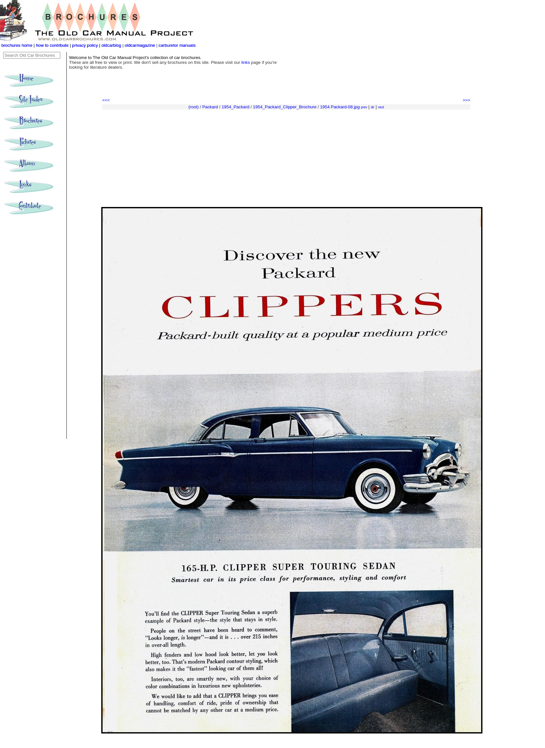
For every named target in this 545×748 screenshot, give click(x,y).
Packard (210, 106)
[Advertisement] (286, 158)
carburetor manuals (176, 45)
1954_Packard (235, 106)
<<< (106, 100)
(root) (193, 106)
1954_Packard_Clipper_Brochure (284, 106)
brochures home (16, 45)
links (245, 62)
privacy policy (85, 45)
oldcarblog (111, 45)
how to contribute (52, 45)
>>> (466, 100)
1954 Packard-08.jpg (340, 106)
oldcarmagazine (140, 45)
